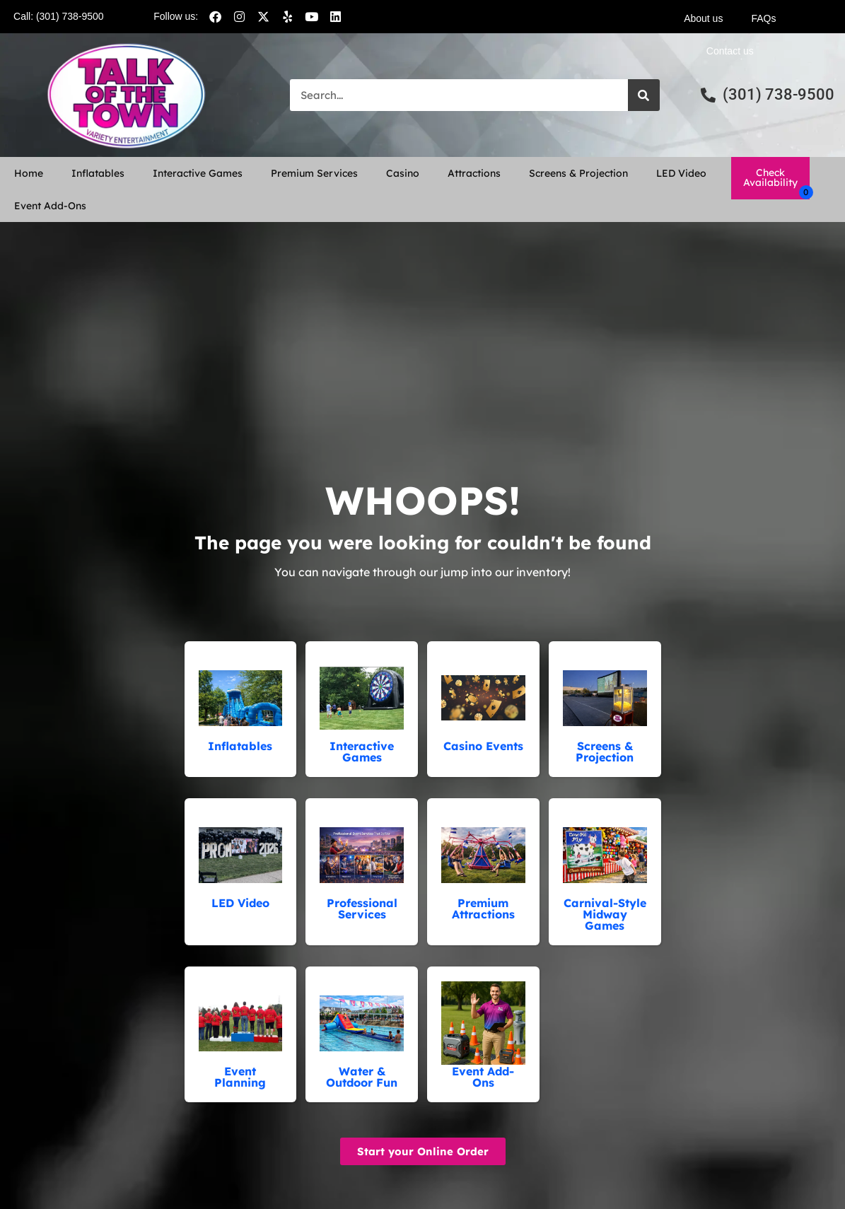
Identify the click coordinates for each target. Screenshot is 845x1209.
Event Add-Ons (50, 205)
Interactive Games (198, 173)
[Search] (644, 95)
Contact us (730, 51)
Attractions (474, 173)
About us (703, 18)
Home (28, 173)
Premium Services (314, 173)
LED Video (681, 173)
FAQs (763, 18)
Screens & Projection (578, 173)
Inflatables (97, 173)
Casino (402, 173)
